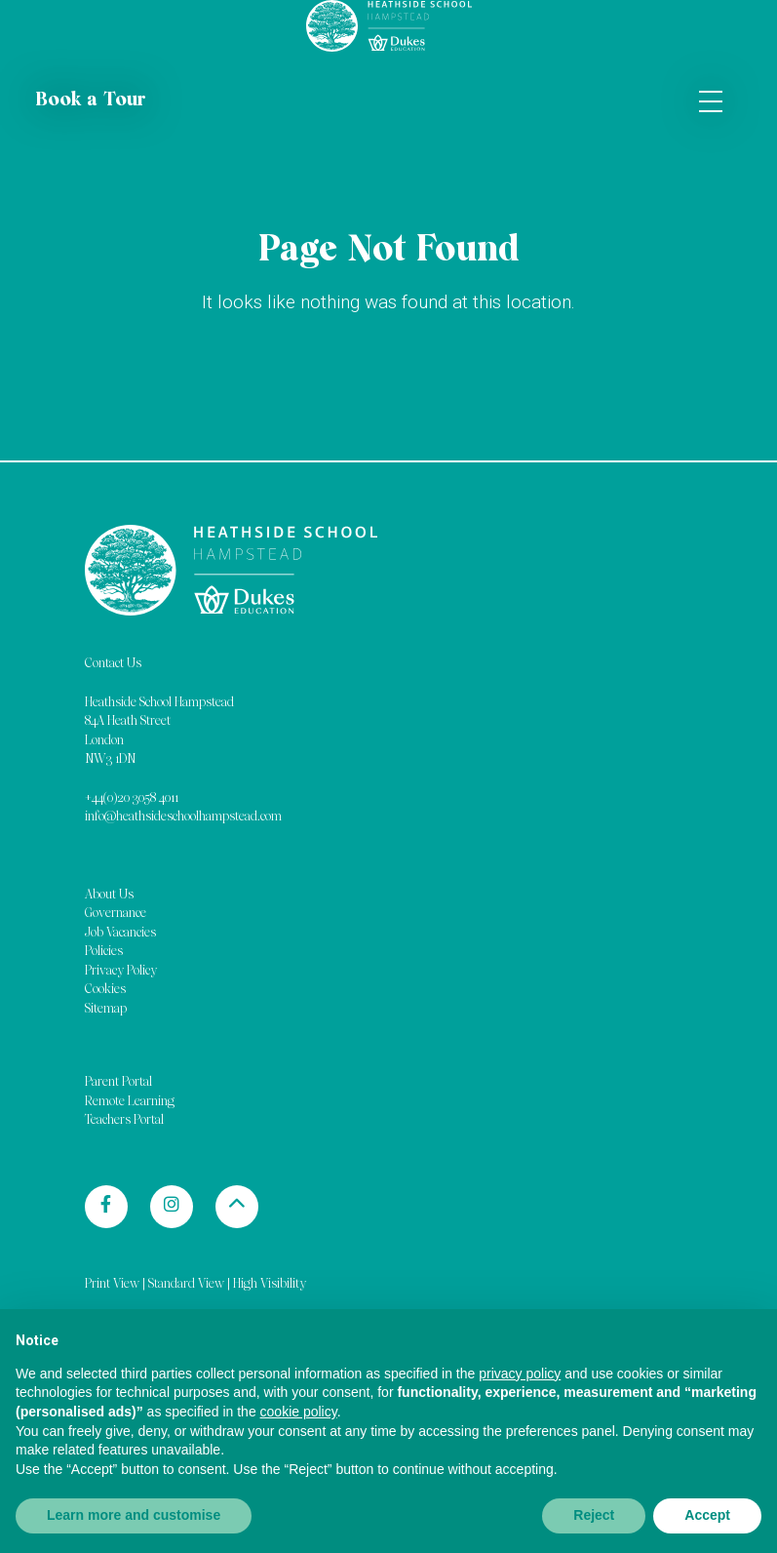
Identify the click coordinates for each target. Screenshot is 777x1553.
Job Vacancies (120, 933)
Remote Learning (130, 1101)
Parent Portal (118, 1082)
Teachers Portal (124, 1120)
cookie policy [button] (298, 1411)
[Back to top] (236, 1206)
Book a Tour (90, 100)
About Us (109, 895)
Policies (104, 951)
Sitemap (106, 1009)
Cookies (105, 989)
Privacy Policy (121, 971)
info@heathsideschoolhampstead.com (183, 817)
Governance (115, 913)
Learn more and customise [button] (133, 1515)
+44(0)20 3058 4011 (131, 798)
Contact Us (113, 663)
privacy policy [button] (520, 1373)
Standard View (186, 1284)
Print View (112, 1284)
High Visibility (269, 1284)
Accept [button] (707, 1515)
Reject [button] (593, 1515)
